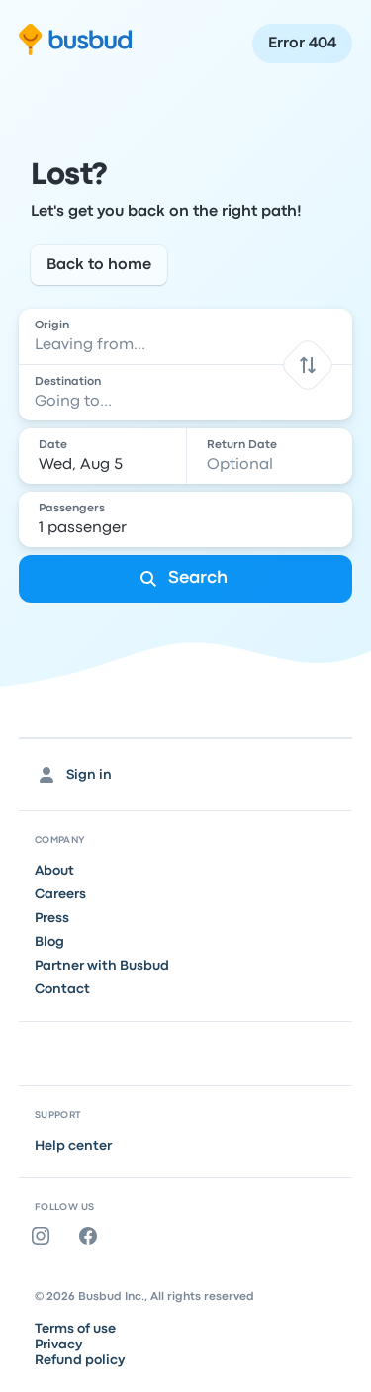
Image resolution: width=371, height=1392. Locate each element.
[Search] (186, 579)
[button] (308, 364)
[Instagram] (44, 1236)
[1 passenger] (188, 519)
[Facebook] (92, 1236)
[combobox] (186, 336)
